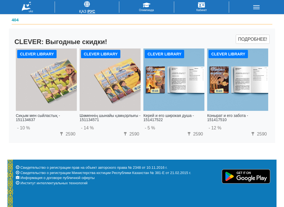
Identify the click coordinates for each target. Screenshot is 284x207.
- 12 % (215, 128)
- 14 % (87, 128)
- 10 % (23, 128)
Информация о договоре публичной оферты (58, 178)
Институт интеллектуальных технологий (54, 183)
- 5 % (150, 128)
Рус (91, 11)
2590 (67, 134)
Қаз (83, 11)
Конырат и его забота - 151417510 (227, 117)
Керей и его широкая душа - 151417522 (168, 117)
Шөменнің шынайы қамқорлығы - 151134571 (110, 117)
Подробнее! (252, 39)
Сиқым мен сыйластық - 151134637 (38, 117)
